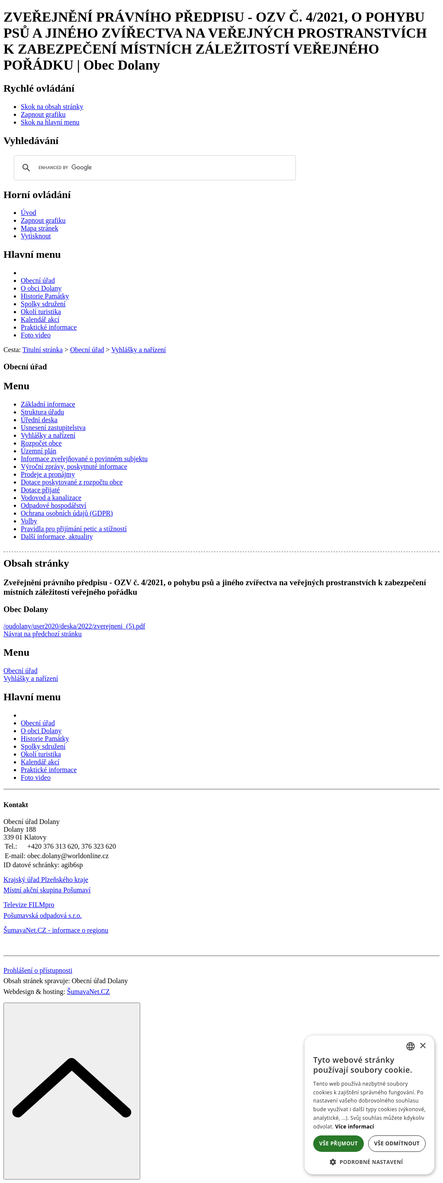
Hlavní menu (32, 254)
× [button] (422, 1046)
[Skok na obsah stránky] (52, 106)
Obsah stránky (36, 563)
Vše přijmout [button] (338, 1143)
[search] (154, 168)
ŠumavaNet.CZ (88, 991)
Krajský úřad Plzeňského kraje (45, 879)
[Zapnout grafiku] (43, 114)
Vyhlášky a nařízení (30, 678)
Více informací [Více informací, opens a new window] (354, 1126)
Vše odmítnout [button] (397, 1143)
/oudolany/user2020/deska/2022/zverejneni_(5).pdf (74, 626)
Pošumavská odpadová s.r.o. (42, 915)
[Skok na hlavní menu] (50, 122)
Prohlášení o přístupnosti (37, 970)
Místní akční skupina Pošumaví (46, 890)
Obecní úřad (20, 670)
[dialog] (369, 1105)
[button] (369, 1161)
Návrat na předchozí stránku (42, 634)
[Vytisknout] (36, 236)
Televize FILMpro (29, 904)
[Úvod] (28, 212)
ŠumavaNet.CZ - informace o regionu (55, 930)
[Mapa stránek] (39, 228)
